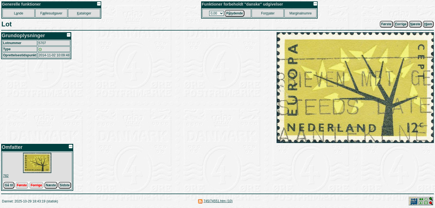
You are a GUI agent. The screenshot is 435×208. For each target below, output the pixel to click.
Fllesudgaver (51, 13)
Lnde (18, 13)
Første (386, 24)
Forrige (36, 185)
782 (6, 176)
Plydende (234, 13)
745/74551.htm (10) (218, 201)
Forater (268, 13)
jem (428, 24)
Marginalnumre (300, 13)
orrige (400, 24)
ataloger (84, 13)
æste (415, 24)
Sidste (65, 185)
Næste (51, 185)
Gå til (9, 185)
